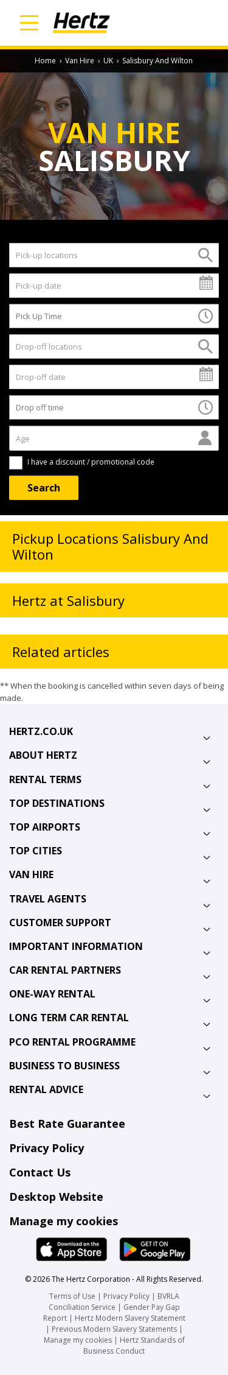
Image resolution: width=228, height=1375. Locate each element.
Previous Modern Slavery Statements (115, 1329)
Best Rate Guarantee (67, 1123)
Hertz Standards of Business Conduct (134, 1345)
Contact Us (40, 1172)
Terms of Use (72, 1296)
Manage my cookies (63, 1221)
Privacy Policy (46, 1148)
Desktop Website (56, 1196)
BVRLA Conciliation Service (114, 1301)
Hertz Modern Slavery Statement (130, 1318)
